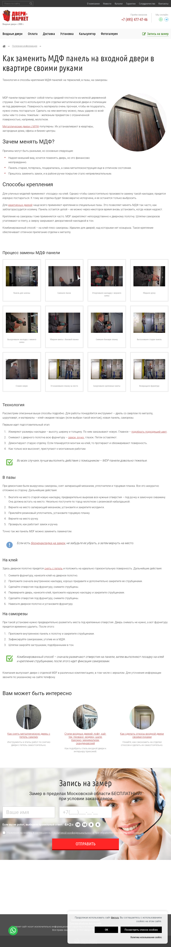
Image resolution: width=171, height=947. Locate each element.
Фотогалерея (109, 34)
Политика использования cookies (146, 937)
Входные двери (13, 34)
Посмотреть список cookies (141, 929)
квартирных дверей (20, 205)
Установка (67, 34)
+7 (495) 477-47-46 (134, 19)
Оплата (33, 34)
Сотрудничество (147, 3)
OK (106, 929)
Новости (107, 3)
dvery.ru (115, 917)
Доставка (49, 34)
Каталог (119, 3)
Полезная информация (24, 46)
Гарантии (131, 3)
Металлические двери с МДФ (21, 126)
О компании (93, 3)
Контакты (163, 3)
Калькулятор (87, 34)
